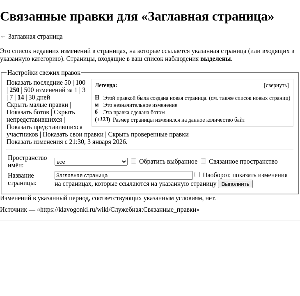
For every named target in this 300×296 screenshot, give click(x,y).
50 (67, 82)
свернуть (276, 85)
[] (276, 85)
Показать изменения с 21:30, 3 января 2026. (67, 141)
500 (29, 89)
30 (32, 97)
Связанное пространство (243, 161)
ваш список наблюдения (165, 58)
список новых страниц (262, 98)
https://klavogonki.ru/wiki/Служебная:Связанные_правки (118, 209)
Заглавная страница (35, 36)
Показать (19, 112)
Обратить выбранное (168, 161)
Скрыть (17, 104)
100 (80, 82)
